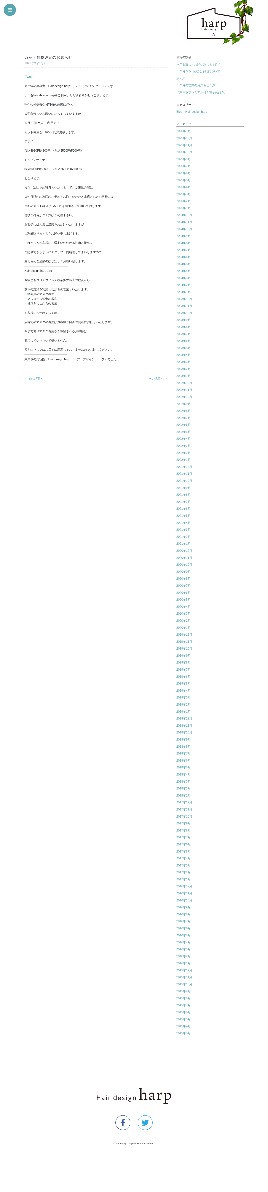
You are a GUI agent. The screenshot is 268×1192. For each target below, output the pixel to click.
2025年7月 (183, 166)
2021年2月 (183, 536)
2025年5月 (183, 180)
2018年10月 (184, 732)
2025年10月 (184, 152)
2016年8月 (183, 914)
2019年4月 (183, 690)
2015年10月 (184, 984)
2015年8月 (183, 998)
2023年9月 (183, 319)
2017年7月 (183, 837)
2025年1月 (183, 208)
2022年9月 (183, 404)
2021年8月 (183, 494)
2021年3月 (183, 529)
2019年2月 (183, 704)
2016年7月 (183, 921)
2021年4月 (183, 522)
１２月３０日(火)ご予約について (198, 71)
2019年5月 (183, 683)
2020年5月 (183, 599)
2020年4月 (183, 606)
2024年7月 (183, 249)
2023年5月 (183, 348)
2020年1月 (183, 627)
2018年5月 (183, 767)
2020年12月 (184, 550)
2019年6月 (183, 676)
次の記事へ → (158, 378)
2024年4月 (183, 271)
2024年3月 (183, 278)
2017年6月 (183, 844)
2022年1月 (183, 459)
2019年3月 (183, 697)
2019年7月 (183, 669)
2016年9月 (183, 907)
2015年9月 (183, 991)
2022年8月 (183, 410)
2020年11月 (184, 557)
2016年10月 (184, 900)
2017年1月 (183, 879)
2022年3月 (183, 445)
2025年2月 (183, 201)
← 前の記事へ (33, 378)
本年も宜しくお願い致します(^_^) (199, 64)
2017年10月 (184, 816)
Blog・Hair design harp (191, 111)
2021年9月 (183, 487)
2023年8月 (183, 327)
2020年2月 (183, 620)
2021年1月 (183, 543)
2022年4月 (183, 438)
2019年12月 (184, 634)
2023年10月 (184, 313)
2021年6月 (183, 508)
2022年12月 (184, 382)
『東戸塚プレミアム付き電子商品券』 (201, 92)
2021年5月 (183, 515)
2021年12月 (184, 466)
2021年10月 (184, 480)
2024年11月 (184, 222)
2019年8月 (183, 662)
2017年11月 (184, 809)
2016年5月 (183, 935)
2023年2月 (183, 369)
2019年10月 (184, 648)
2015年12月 (184, 970)
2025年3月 (183, 194)
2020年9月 (183, 571)
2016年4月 (183, 942)
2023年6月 (183, 340)
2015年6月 (183, 1012)
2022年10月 (184, 396)
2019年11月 (184, 641)
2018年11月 (184, 725)
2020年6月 (183, 592)
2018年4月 (183, 774)
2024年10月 (184, 229)
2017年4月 (183, 858)
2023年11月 (184, 305)
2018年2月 (183, 788)
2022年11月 (184, 389)
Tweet (29, 76)
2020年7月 (183, 585)
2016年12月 (184, 886)
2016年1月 (183, 963)
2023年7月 (183, 334)
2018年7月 (183, 753)
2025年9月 (183, 159)
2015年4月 (183, 1026)
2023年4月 (183, 354)
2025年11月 (184, 145)
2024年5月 (183, 264)
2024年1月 (183, 292)
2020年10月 (184, 564)
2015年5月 (183, 1019)
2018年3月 (183, 781)
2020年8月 (183, 578)
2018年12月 (184, 718)
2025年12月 (184, 138)
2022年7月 (183, 417)
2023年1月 (183, 375)
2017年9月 (183, 823)
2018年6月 (183, 760)
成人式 (180, 78)
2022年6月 (183, 424)
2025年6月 (183, 173)
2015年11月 (184, 977)
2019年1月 (183, 711)
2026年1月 (183, 131)
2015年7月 (183, 1005)
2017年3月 (183, 865)
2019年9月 (183, 655)
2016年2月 (183, 956)
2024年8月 (183, 243)
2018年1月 (183, 795)
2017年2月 (183, 872)
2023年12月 (184, 299)
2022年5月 (183, 431)
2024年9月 (183, 236)
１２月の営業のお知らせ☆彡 (195, 85)
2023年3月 (183, 361)
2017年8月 (183, 830)
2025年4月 (183, 187)
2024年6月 (183, 257)
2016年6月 (183, 928)
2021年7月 (183, 501)
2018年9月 (183, 739)
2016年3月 (183, 949)
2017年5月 (183, 851)
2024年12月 (184, 215)
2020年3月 (183, 613)
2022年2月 (183, 452)
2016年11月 (184, 893)
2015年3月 (183, 1033)
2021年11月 (184, 473)
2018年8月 (183, 746)
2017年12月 (184, 802)
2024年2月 (183, 284)
